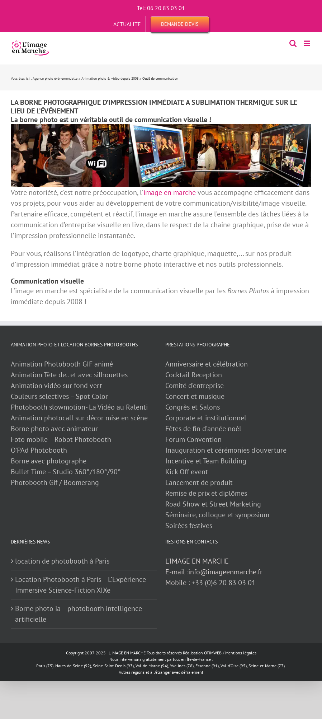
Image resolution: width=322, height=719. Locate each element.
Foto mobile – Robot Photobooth (61, 439)
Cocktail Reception (193, 374)
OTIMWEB (213, 652)
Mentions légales (240, 652)
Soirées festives (188, 525)
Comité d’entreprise (194, 385)
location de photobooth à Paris (62, 561)
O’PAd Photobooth (39, 450)
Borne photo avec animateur (54, 428)
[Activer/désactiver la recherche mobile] (293, 43)
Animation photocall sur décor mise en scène (79, 417)
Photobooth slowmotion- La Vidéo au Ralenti (79, 407)
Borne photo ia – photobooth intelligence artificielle (78, 614)
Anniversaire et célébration (206, 364)
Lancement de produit (199, 482)
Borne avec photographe (48, 461)
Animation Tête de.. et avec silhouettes (69, 374)
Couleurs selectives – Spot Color (59, 396)
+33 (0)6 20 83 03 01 (223, 582)
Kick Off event (186, 471)
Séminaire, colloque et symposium (217, 514)
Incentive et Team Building (205, 461)
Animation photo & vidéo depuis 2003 (109, 78)
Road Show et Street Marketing (213, 504)
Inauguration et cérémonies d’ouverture (226, 450)
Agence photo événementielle (55, 78)
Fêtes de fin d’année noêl (203, 428)
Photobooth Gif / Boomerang (55, 482)
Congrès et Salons (192, 407)
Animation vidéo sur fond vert (56, 385)
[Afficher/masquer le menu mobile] (307, 43)
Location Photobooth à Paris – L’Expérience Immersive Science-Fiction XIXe (80, 585)
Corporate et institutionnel (205, 417)
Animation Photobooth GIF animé (63, 364)
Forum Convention (193, 439)
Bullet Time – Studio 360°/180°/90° (66, 471)
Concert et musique (194, 396)
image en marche (169, 192)
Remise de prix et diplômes (206, 493)
